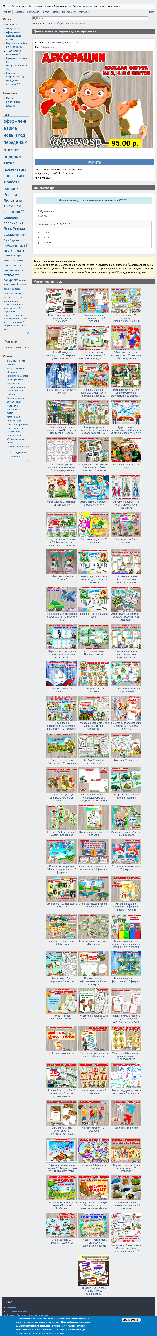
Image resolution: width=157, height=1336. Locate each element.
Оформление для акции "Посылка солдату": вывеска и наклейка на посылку (93, 1205)
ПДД (19, 308)
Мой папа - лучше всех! (61, 1053)
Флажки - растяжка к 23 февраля (94, 1092)
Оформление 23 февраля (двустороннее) (61, 503)
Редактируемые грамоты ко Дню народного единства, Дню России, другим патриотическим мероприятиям (126, 1018)
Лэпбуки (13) (12, 28)
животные (10, 284)
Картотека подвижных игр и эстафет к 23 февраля (94, 868)
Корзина (10, 106)
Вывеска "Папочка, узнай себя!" (93, 615)
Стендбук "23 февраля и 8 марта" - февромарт (61, 833)
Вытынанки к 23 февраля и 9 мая (61, 391)
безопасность (14, 270)
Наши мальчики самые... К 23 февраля (61, 943)
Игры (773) (11, 24)
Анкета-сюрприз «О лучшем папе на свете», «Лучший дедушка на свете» (61, 467)
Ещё (27, 332)
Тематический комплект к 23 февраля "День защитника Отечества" (126, 1248)
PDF (125, 264)
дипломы (16, 318)
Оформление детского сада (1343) (13, 36)
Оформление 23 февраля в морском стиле (93, 503)
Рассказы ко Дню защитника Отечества (61, 980)
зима (11, 128)
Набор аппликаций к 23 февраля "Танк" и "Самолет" (61, 318)
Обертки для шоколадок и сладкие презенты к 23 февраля (126, 616)
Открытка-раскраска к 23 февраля (94, 833)
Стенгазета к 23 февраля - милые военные (94, 905)
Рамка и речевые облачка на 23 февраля (126, 833)
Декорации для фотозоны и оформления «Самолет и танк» (61, 616)
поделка (12, 156)
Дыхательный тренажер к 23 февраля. (94, 943)
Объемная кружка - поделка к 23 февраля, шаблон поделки (126, 906)
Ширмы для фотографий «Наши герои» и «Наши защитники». (62, 654)
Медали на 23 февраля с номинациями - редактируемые (126, 1056)
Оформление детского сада (71, 23)
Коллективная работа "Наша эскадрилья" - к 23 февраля (61, 869)
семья (7, 288)
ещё (27, 461)
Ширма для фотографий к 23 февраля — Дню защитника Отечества (94, 467)
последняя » (16, 456)
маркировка (10, 311)
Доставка (19, 12)
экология (17, 297)
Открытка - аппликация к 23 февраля (126, 868)
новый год (14, 135)
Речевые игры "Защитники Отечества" (61, 1017)
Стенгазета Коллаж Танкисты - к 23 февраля (62, 762)
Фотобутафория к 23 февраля (94, 1129)
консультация (14, 260)
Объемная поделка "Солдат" (62, 578)
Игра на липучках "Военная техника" (93, 653)
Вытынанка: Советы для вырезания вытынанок (17, 379)
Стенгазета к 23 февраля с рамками (61, 905)
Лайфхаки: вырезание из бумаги (14, 409)
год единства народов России (13, 315)
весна (9, 163)
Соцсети (71, 12)
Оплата (47, 12)
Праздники (59, 12)
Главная (7, 12)
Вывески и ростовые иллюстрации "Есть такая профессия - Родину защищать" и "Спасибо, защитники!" (62, 430)
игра (18, 206)
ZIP (117, 272)
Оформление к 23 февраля (94, 690)
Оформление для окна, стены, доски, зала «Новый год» (126, 504)
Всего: (19, 347)
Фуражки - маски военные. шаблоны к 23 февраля (126, 1205)
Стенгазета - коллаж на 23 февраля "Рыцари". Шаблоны (62, 1205)
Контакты (83, 12)
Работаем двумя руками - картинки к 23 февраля (126, 1092)
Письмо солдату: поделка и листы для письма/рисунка (126, 725)
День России (14, 229)
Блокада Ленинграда (18, 446)
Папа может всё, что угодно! (126, 541)
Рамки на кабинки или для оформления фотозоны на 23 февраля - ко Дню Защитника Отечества (126, 392)
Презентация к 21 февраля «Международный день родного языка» (126, 318)
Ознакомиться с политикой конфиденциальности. (41, 1333)
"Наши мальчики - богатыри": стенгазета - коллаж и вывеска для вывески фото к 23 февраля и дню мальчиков (93, 392)
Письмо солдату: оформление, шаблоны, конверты (93, 981)
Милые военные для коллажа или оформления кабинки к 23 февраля (126, 944)
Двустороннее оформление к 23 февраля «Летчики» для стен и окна (126, 430)
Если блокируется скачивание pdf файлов (16, 391)
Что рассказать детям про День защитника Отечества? (94, 725)
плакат (23, 280)
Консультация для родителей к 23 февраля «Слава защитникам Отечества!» (94, 430)
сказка (16, 288)
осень (12, 149)
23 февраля (47, 47)
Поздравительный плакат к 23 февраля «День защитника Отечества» (62, 542)
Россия (21, 284)
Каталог (48, 23)
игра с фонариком (13, 322)
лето (17, 265)
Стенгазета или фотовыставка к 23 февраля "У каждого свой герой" (94, 355)
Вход (151, 12)
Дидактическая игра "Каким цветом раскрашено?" (94, 1290)
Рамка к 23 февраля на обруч (126, 466)
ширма (20, 245)
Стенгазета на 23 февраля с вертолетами (126, 690)
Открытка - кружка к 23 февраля (93, 541)
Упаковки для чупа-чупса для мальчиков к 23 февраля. (61, 797)
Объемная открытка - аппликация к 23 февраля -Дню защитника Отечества (126, 355)
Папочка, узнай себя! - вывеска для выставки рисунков (93, 579)
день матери (13, 255)
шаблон (13, 308)
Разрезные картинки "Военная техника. (126, 796)
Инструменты (33, 12)
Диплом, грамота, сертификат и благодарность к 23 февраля (61, 1130)
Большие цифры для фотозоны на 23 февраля (126, 980)
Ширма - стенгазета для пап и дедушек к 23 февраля (126, 1168)
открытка (8, 301)
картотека (12, 212)
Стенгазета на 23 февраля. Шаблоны (62, 1241)
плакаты (19, 250)
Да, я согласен (131, 1320)
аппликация (13, 223)
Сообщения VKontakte (16, 1311)
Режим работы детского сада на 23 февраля (94, 1055)
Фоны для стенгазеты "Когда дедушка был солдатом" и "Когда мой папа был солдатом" (94, 797)
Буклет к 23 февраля (126, 760)
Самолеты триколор (126, 1127)
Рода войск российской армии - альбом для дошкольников (61, 1093)
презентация (15, 169)
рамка (25, 318)
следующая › (20, 452)
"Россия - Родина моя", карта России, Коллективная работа (94, 1242)
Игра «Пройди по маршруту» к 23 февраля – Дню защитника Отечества (61, 355)
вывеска (9, 292)
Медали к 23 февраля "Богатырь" (93, 1167)
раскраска (11, 280)
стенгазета (11, 275)
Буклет (8, 265)
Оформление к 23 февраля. (62, 690)
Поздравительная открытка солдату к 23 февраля (94, 318)
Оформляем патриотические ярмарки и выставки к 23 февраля (61, 725)
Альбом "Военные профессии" (94, 762)
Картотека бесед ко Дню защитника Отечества (94, 1017)
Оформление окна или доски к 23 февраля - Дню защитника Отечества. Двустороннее (62, 1168)
